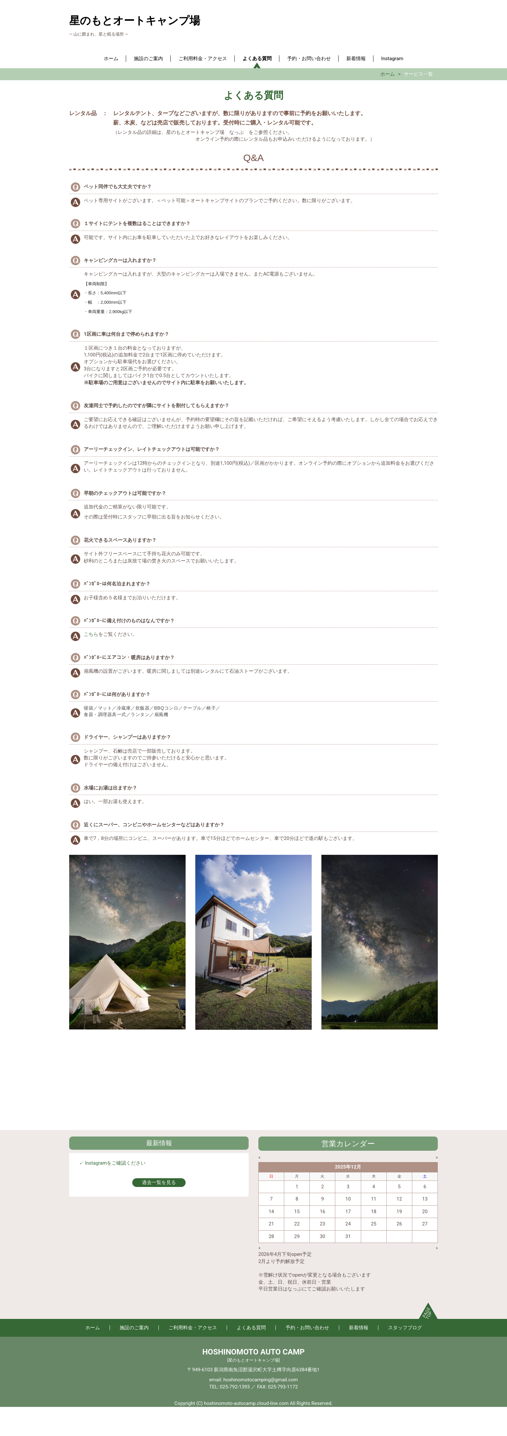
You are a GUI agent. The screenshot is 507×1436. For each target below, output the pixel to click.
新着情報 (356, 58)
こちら (91, 634)
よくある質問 (257, 58)
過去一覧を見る (159, 1182)
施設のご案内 (148, 58)
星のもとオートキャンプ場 (134, 20)
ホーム (111, 58)
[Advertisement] (253, 1084)
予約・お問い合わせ (309, 58)
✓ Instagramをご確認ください (112, 1163)
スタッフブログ (405, 1328)
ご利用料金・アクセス (202, 58)
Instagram (392, 58)
